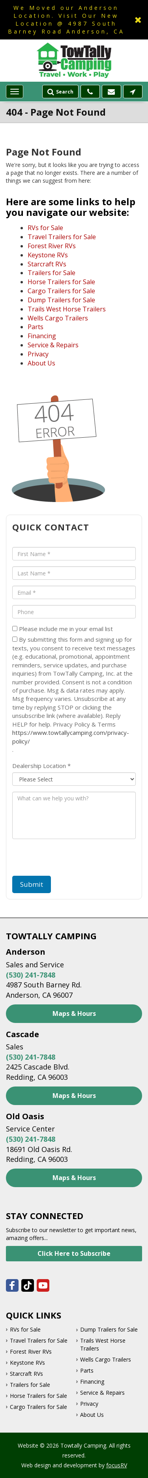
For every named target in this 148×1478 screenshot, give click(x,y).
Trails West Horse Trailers (67, 309)
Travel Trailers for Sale (62, 236)
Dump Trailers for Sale (61, 300)
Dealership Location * (41, 766)
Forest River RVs (52, 246)
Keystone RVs (48, 255)
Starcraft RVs (47, 264)
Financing (42, 336)
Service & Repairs (53, 345)
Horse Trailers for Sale (61, 281)
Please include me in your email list (62, 629)
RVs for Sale (45, 227)
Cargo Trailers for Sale (61, 291)
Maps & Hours (74, 1013)
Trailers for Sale (51, 272)
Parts (35, 326)
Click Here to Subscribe (74, 1253)
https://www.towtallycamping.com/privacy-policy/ (70, 737)
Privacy (38, 354)
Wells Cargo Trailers (58, 318)
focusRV (116, 1465)
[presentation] (57, 860)
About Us (41, 363)
